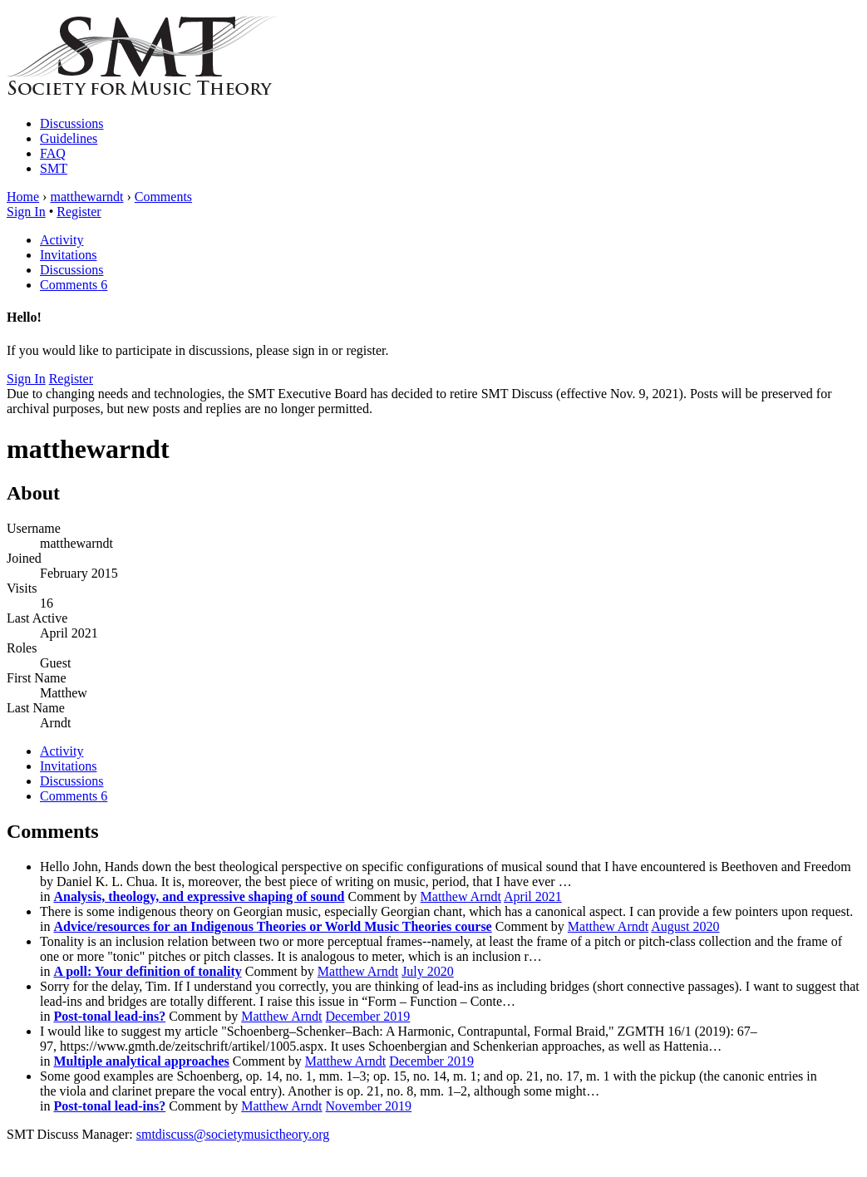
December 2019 (368, 1016)
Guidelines (68, 138)
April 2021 (533, 896)
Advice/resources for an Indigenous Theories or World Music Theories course (272, 926)
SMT (53, 168)
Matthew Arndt (461, 896)
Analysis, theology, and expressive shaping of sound (198, 896)
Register (79, 211)
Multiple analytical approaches (141, 1061)
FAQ (53, 153)
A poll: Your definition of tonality (147, 971)
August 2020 (685, 926)
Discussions (71, 123)
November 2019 (369, 1106)
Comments (73, 285)
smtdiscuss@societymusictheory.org (233, 1134)
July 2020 (427, 971)
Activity (61, 240)
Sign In (26, 211)
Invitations (68, 255)
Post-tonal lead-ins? (109, 1016)
